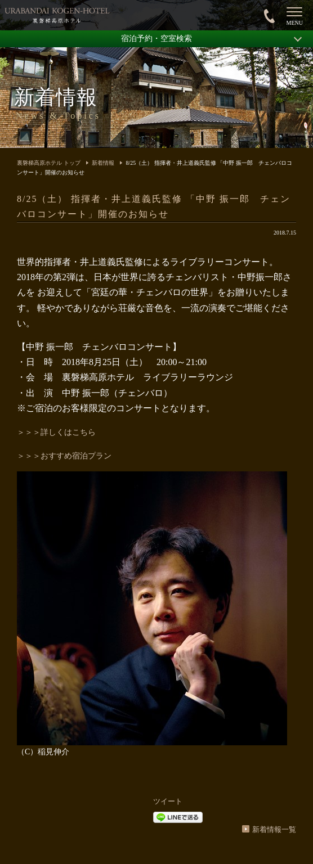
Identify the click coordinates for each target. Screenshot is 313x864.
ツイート (167, 801)
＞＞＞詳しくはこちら (56, 432)
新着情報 (103, 163)
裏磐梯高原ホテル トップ (49, 163)
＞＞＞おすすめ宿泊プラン (64, 456)
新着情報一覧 (274, 829)
